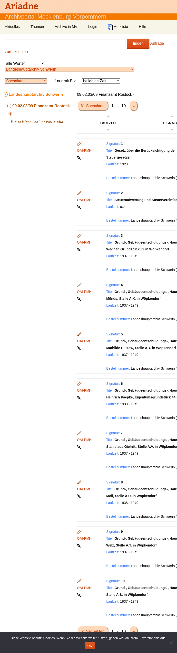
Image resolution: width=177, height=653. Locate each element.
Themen (37, 26)
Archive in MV (66, 26)
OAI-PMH (84, 150)
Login (92, 26)
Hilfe (142, 26)
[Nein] (170, 642)
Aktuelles (12, 26)
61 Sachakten (93, 106)
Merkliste (118, 27)
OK (89, 646)
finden (138, 43)
